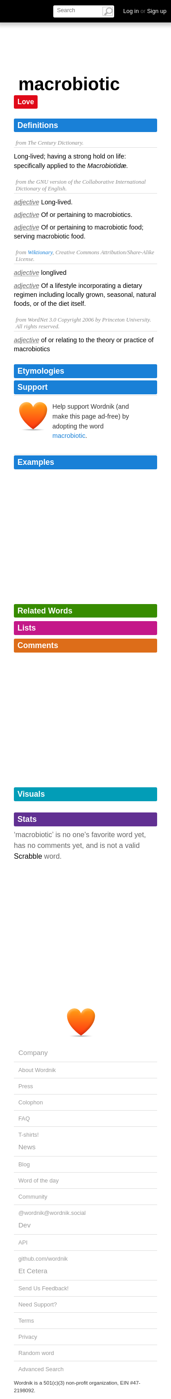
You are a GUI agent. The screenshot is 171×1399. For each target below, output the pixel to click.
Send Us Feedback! (43, 1288)
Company (33, 1052)
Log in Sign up (145, 11)
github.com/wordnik (43, 1258)
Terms (26, 1320)
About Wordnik (37, 1070)
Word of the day (38, 1180)
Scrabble (28, 856)
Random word (36, 1353)
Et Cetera (32, 1271)
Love (25, 102)
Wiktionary (40, 252)
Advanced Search (41, 1369)
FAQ (24, 1118)
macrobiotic (69, 435)
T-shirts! (28, 1134)
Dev (24, 1225)
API (23, 1242)
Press (25, 1086)
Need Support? (37, 1304)
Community (32, 1196)
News (26, 1147)
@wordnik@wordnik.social (52, 1212)
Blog (24, 1164)
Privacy (27, 1336)
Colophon (30, 1102)
